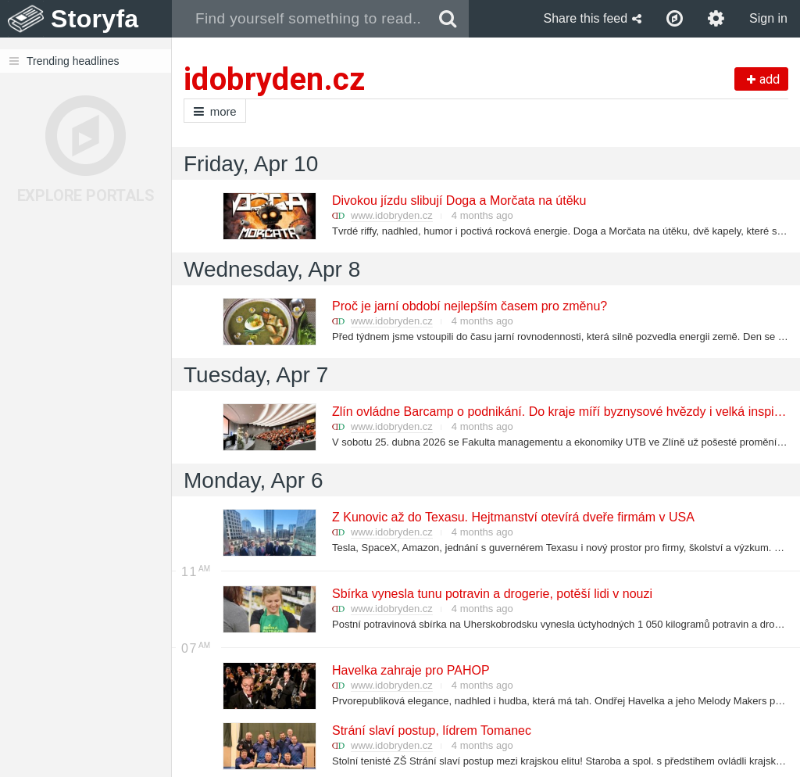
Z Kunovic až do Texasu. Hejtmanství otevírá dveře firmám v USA (512, 517)
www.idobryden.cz (392, 215)
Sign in (768, 18)
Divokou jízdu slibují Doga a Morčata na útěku (458, 200)
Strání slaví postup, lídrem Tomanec (431, 730)
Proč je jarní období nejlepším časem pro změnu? (468, 306)
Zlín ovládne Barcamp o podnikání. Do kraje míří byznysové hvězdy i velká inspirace (564, 411)
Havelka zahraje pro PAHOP (410, 670)
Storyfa (95, 19)
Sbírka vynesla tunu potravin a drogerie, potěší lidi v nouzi (491, 593)
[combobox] (299, 19)
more (215, 111)
